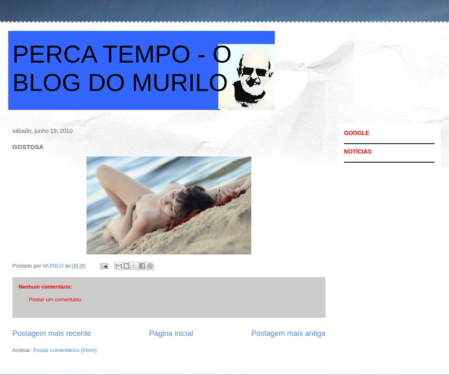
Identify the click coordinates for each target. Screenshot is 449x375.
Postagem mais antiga (288, 333)
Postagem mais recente (51, 333)
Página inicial (171, 333)
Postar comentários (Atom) (65, 350)
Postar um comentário (55, 299)
